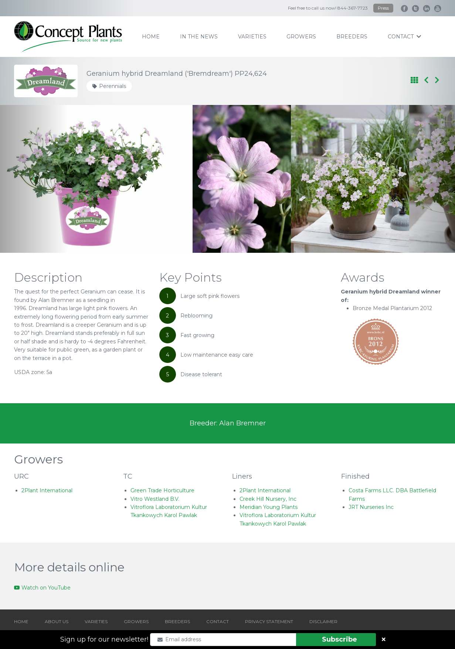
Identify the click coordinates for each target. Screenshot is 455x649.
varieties (252, 36)
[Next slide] (421, 179)
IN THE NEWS (199, 36)
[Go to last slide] (34, 179)
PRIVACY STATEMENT (269, 621)
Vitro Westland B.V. (154, 499)
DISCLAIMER (323, 621)
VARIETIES (96, 621)
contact (404, 36)
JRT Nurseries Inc (371, 507)
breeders (351, 36)
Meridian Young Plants (269, 507)
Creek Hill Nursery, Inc (268, 499)
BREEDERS (177, 621)
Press (383, 8)
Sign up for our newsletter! (104, 639)
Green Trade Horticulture (162, 490)
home (151, 36)
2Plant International (46, 490)
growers (301, 36)
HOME (21, 621)
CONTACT (217, 621)
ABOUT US (56, 621)
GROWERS (136, 621)
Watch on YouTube (42, 587)
